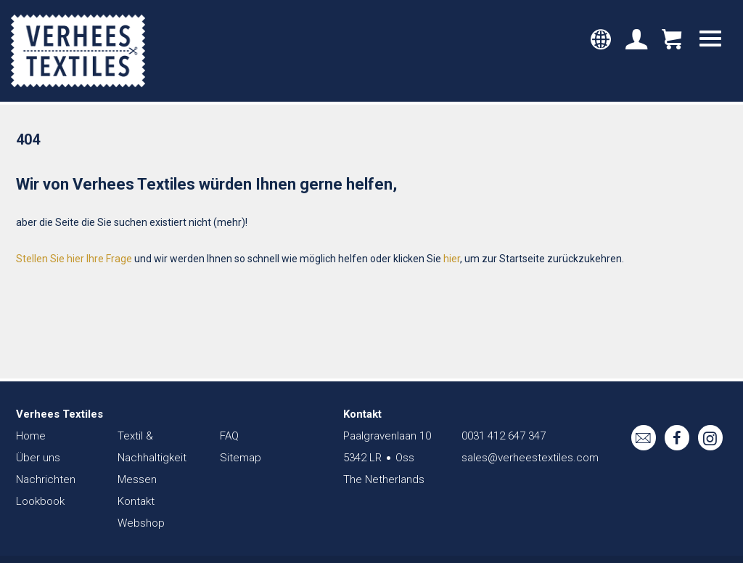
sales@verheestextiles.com (530, 457)
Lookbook (40, 501)
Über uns (38, 457)
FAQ (229, 435)
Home (31, 435)
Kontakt (136, 501)
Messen (137, 479)
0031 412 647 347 (503, 435)
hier (451, 258)
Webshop (141, 523)
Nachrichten (45, 479)
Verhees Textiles (78, 51)
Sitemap (240, 457)
